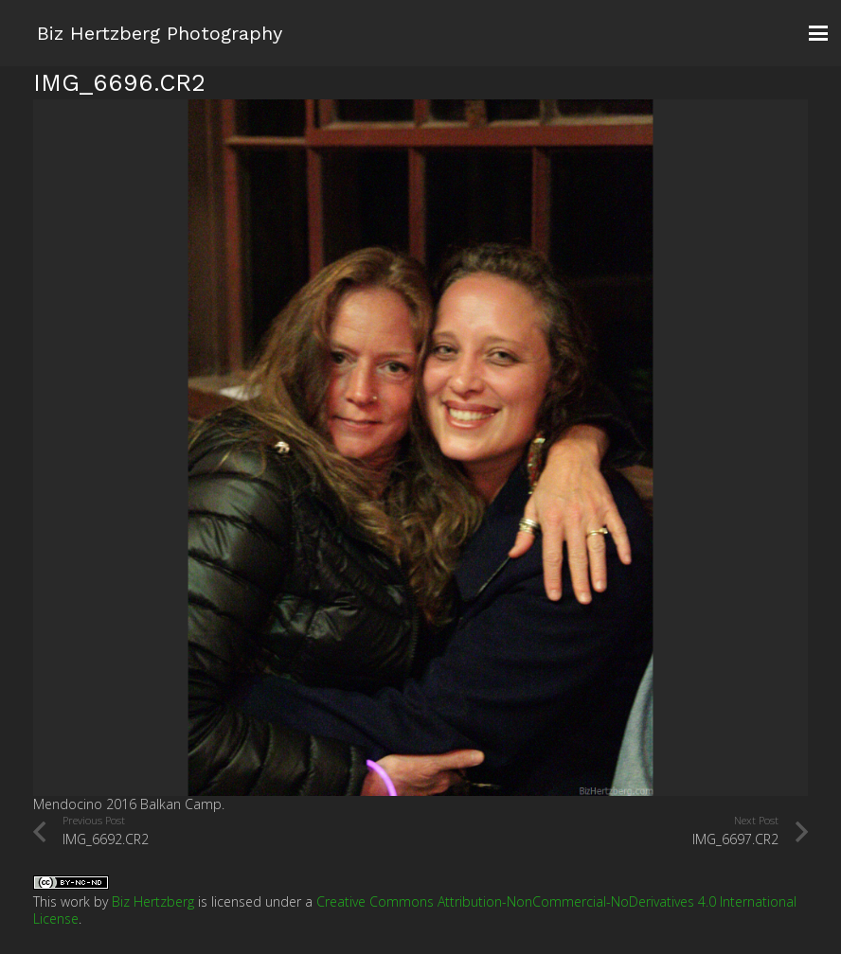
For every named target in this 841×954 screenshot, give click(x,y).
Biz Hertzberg (153, 901)
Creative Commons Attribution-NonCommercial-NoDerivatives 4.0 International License (414, 910)
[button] (818, 33)
